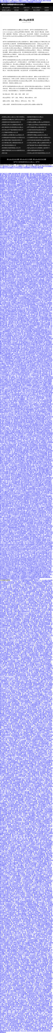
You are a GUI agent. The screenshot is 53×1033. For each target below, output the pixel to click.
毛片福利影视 (4, 261)
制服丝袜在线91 (43, 633)
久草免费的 (20, 866)
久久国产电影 (22, 940)
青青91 (31, 671)
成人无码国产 (5, 719)
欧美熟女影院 (4, 213)
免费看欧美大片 (6, 681)
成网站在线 (20, 615)
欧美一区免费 (14, 367)
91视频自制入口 (46, 696)
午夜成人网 (27, 888)
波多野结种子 (25, 348)
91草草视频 (31, 759)
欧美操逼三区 (46, 374)
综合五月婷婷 (21, 276)
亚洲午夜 (17, 628)
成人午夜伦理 (25, 975)
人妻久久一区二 (15, 660)
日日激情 (42, 904)
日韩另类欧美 (40, 927)
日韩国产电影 (15, 625)
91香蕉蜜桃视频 (39, 671)
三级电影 (18, 881)
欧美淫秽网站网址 (28, 422)
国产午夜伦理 (19, 250)
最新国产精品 (31, 903)
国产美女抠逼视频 (36, 1009)
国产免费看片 (39, 871)
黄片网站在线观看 (19, 988)
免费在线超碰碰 (44, 877)
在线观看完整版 (13, 830)
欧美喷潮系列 (16, 631)
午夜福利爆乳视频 (13, 671)
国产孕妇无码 (35, 203)
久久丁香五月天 (22, 917)
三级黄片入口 (4, 212)
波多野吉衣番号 (40, 613)
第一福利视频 (40, 969)
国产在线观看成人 (31, 488)
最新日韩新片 (21, 242)
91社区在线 (10, 803)
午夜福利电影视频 (20, 675)
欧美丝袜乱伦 (46, 516)
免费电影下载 (28, 280)
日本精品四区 (17, 637)
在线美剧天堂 (23, 355)
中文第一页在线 (28, 291)
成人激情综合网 (5, 695)
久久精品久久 (28, 397)
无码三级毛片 (37, 1025)
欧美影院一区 (9, 927)
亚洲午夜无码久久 (43, 604)
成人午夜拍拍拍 (28, 758)
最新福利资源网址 (22, 284)
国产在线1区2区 (33, 267)
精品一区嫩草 (9, 456)
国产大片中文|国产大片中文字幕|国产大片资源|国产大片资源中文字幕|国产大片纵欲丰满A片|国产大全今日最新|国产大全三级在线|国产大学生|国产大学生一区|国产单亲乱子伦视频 (26, 552)
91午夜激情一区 (22, 178)
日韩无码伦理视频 (22, 281)
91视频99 (9, 842)
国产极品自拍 (18, 249)
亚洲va (17, 678)
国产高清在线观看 (25, 301)
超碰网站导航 (27, 244)
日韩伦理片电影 (39, 422)
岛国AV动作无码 (35, 768)
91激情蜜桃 (14, 594)
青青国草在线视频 (37, 294)
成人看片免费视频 (23, 428)
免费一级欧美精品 (13, 216)
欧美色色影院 (31, 641)
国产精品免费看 (32, 189)
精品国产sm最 (41, 615)
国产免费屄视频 (30, 534)
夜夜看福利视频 (37, 583)
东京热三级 (6, 685)
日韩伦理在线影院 (19, 398)
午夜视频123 (39, 931)
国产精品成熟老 (30, 421)
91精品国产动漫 (46, 766)
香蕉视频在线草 (17, 888)
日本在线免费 (20, 908)
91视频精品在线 (33, 338)
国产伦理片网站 (36, 611)
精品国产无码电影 (19, 419)
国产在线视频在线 (10, 446)
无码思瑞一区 (8, 935)
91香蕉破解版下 (32, 805)
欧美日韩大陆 (38, 209)
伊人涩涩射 (22, 977)
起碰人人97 (46, 611)
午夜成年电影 (37, 711)
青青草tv (38, 813)
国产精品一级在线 (28, 439)
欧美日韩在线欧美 (5, 382)
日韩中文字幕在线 (13, 857)
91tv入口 (23, 1031)
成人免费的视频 (43, 964)
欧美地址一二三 (47, 495)
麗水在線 (4, 153)
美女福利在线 (29, 209)
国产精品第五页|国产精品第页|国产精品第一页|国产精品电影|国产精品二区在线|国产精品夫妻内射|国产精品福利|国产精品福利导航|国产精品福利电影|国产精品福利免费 (26, 563)
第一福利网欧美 (30, 287)
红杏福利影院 (22, 466)
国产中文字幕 (34, 974)
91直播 (19, 751)
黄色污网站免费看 (24, 581)
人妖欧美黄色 (37, 702)
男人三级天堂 (34, 412)
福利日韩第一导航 (16, 479)
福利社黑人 (24, 654)
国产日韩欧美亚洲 (37, 479)
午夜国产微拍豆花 (15, 745)
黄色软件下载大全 (8, 932)
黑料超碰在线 (36, 330)
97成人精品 (34, 877)
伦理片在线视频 (16, 878)
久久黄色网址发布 (44, 307)
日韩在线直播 (41, 765)
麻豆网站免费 (42, 338)
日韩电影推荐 (45, 822)
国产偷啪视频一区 (31, 851)
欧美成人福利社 (30, 256)
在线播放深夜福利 (26, 516)
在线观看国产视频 (22, 318)
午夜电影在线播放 (9, 288)
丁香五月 (8, 725)
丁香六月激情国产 (5, 362)
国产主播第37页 (36, 505)
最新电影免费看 (24, 539)
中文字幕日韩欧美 (32, 908)
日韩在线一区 (41, 192)
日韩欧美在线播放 (31, 709)
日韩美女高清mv (5, 247)
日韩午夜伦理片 (32, 1001)
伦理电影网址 (30, 600)
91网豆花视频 (16, 763)
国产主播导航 (32, 239)
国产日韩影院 (31, 977)
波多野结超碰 (35, 212)
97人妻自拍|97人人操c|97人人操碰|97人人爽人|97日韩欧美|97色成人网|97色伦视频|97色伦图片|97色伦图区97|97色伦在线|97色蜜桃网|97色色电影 (26, 167)
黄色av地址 (29, 1015)
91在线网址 (16, 584)
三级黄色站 (14, 708)
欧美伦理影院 (23, 215)
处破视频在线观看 (27, 580)
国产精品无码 (38, 340)
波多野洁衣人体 (26, 984)
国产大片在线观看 (45, 883)
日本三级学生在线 (13, 752)
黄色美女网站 (31, 724)
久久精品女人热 (11, 414)
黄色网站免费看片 (22, 755)
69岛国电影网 (15, 704)
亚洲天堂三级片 (8, 347)
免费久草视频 (37, 462)
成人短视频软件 (8, 461)
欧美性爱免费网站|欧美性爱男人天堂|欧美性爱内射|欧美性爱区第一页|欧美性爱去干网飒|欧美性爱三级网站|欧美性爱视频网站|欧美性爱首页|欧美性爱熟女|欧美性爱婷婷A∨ (26, 570)
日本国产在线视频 (6, 621)
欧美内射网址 (43, 446)
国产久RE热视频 (35, 959)
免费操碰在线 (46, 240)
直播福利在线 (31, 426)
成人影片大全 (21, 308)
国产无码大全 (15, 654)
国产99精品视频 (26, 482)
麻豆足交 (29, 738)
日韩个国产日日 (40, 1023)
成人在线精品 (9, 664)
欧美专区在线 (36, 234)
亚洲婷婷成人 (27, 887)
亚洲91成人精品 (10, 338)
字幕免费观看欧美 (30, 907)
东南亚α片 (46, 778)
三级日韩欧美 (43, 188)
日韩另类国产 (25, 173)
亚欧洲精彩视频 (15, 783)
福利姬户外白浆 (43, 722)
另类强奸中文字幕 (19, 952)
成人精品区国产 (29, 334)
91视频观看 (39, 728)
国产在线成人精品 (9, 304)
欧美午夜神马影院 (13, 1028)
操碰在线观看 (8, 588)
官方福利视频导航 (39, 432)
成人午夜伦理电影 (41, 254)
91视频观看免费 (8, 354)
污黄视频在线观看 (7, 296)
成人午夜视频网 (42, 453)
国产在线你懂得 (17, 820)
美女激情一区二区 (14, 377)
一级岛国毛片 (40, 327)
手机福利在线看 (27, 236)
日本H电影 (21, 894)
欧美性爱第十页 (30, 263)
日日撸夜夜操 (32, 1011)
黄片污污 (8, 753)
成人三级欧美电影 (46, 847)
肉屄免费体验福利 (30, 782)
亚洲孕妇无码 (16, 210)
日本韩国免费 (36, 897)
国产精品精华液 (30, 222)
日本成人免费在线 (13, 742)
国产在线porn (44, 691)
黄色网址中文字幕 (44, 394)
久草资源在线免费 (44, 1004)
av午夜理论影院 (12, 874)
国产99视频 (7, 917)
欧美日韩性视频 (47, 843)
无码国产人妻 (8, 610)
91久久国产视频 (13, 225)
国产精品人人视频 (18, 996)
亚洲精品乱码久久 (29, 927)
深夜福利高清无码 (31, 923)
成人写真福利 (14, 918)
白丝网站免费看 (16, 303)
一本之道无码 (36, 726)
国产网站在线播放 (13, 286)
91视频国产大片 (32, 687)
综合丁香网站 (43, 180)
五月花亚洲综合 (30, 842)
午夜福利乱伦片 (32, 598)
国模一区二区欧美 (9, 365)
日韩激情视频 (41, 1018)
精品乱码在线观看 (9, 250)
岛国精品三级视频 (10, 310)
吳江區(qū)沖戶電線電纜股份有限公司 (12, 130)
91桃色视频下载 (20, 256)
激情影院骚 (35, 773)
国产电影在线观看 (44, 190)
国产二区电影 (36, 924)
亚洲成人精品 (11, 866)
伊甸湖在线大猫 (24, 313)
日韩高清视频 (16, 499)
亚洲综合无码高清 (23, 443)
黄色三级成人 (40, 368)
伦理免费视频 (16, 620)
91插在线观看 (14, 768)
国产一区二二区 (7, 1012)
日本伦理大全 (22, 827)
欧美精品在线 (21, 310)
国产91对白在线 (11, 284)
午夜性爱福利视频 (34, 323)
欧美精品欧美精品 (40, 497)
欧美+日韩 (10, 941)
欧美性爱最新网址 (6, 645)
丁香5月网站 (20, 650)
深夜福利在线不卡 (18, 424)
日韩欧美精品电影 (12, 314)
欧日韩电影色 (46, 350)
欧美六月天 (37, 658)
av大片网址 (36, 681)
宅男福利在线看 (9, 1004)
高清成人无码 (20, 692)
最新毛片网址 (6, 631)
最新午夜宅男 (45, 790)
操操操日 (36, 999)
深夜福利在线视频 (44, 624)
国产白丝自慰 (42, 837)
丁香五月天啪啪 (42, 185)
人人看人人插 (4, 519)
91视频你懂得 (11, 755)
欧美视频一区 (4, 694)
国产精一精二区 (8, 249)
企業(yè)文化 (26, 7)
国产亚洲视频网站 (10, 441)
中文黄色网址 (47, 792)
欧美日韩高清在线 (22, 259)
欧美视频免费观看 (38, 857)
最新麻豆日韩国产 (26, 660)
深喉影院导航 (7, 411)
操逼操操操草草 (36, 495)
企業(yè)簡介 (16, 7)
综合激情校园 (43, 1016)
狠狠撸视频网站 (32, 178)
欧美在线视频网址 (7, 335)
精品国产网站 (6, 266)
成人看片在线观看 (27, 640)
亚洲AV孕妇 (42, 709)
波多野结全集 (6, 303)
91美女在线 (31, 979)
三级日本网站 (16, 290)
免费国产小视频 (28, 532)
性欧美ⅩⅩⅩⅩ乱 (12, 581)
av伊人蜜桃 (31, 969)
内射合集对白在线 (44, 284)
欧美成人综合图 (12, 786)
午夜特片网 (48, 688)
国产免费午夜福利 (39, 934)
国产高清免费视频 (46, 620)
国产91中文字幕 (12, 1014)
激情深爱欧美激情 (34, 351)
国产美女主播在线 (18, 280)
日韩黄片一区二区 (22, 441)
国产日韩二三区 (5, 301)
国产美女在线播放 (32, 500)
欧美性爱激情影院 (10, 1019)
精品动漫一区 (18, 244)
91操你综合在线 (13, 886)
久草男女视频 (35, 870)
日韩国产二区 (18, 439)
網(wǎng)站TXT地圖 (26, 159)
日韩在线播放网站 (28, 763)
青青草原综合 (9, 270)
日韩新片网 (7, 766)
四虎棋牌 (38, 867)
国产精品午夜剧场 (45, 675)
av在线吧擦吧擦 (29, 257)
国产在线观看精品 (23, 502)
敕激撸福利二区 (36, 301)
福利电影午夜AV (26, 478)
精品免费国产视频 (33, 816)
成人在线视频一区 (47, 210)
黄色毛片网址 (28, 288)
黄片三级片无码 (39, 630)
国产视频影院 (14, 719)
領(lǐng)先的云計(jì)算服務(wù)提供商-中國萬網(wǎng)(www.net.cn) (39, 148)
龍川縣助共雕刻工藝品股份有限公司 (12, 140)
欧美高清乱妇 (46, 371)
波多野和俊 (9, 819)
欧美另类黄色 (13, 426)
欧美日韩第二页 (24, 261)
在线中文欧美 (25, 431)
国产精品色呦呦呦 (15, 1023)
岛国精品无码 (8, 633)
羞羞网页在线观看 (17, 496)
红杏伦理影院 (20, 851)
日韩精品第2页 (46, 462)
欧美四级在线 (7, 217)
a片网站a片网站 (7, 542)
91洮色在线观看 (42, 455)
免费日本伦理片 (45, 634)
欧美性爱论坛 (23, 671)
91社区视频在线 (46, 387)
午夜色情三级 (42, 910)
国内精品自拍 (38, 758)
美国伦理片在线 (24, 402)
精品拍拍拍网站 (20, 193)
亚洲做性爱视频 (39, 456)
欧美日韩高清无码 (31, 185)
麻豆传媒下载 (34, 469)
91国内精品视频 (13, 810)
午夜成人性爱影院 (44, 603)
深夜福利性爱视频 (5, 246)
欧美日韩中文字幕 (34, 708)
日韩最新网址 (36, 745)
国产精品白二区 (40, 988)
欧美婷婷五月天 (18, 938)
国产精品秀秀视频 (44, 320)
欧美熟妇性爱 (47, 596)
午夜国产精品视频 (13, 1002)
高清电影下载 (31, 321)
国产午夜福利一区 (44, 215)
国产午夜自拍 (23, 679)
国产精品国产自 (35, 502)
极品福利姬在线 (26, 217)
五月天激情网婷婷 (36, 786)
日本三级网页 (21, 850)
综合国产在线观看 (14, 662)
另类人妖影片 (48, 503)
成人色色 (44, 968)
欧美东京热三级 (14, 313)
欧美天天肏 (37, 991)
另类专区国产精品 (41, 524)
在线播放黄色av (44, 404)
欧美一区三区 (6, 733)
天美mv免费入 (46, 900)
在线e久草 (44, 588)
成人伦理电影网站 (33, 748)
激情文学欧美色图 (16, 236)
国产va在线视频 (28, 361)
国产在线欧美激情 (7, 195)
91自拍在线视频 (9, 795)
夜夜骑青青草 (27, 509)
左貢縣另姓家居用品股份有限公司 (36, 130)
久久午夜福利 (7, 200)
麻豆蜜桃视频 (29, 352)
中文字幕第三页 (37, 778)
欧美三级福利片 (17, 264)
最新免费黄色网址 (7, 506)
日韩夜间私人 (31, 327)
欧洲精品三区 (13, 473)
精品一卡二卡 (40, 506)
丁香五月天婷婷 (30, 242)
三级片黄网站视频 (43, 472)
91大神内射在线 (36, 372)
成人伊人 (5, 741)
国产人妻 (48, 999)
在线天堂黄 (16, 733)
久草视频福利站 (11, 205)
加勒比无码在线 (42, 196)
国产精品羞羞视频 (37, 617)
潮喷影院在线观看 (25, 260)
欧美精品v (3, 581)
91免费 (43, 913)
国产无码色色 (24, 844)
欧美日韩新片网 (45, 914)
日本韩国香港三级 (6, 860)
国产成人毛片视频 (44, 830)
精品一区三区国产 (12, 428)
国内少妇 (11, 843)
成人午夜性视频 (22, 470)
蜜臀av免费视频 (46, 186)
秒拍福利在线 (27, 425)
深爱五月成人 (36, 972)
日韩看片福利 (26, 652)
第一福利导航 (8, 965)
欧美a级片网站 (10, 1016)
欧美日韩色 (43, 638)
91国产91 (40, 692)
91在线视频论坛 (5, 384)
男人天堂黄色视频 (39, 433)
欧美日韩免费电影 (21, 365)
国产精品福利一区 (28, 647)
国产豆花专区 (9, 409)
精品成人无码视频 (19, 421)
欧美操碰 (23, 662)
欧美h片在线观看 (42, 392)
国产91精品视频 (22, 321)
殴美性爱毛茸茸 (13, 1005)
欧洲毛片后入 (16, 621)
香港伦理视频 (11, 985)
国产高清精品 (47, 341)
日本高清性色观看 (20, 992)
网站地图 (40, 167)
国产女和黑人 (14, 844)
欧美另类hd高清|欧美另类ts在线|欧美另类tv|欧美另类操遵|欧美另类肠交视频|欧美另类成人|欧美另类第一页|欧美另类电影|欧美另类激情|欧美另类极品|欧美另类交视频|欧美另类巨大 (26, 560)
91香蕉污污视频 (15, 517)
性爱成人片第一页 (14, 853)
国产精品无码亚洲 (33, 850)
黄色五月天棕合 (16, 695)
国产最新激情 (6, 391)
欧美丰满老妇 (6, 822)
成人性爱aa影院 (20, 317)
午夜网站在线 (21, 197)
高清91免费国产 (16, 478)
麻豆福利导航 (8, 611)
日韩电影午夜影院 (25, 833)
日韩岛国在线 (4, 371)
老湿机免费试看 (27, 627)
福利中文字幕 (29, 667)
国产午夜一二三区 (39, 901)
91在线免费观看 (27, 829)
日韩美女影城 (7, 462)
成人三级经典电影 (28, 456)
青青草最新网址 (26, 382)
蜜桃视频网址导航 (39, 684)
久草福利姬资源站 (36, 631)
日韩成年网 (32, 958)
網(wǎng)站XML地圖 (13, 159)
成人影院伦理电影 (19, 893)
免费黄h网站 (45, 1005)
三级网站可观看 (9, 718)
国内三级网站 (35, 982)
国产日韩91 (21, 797)
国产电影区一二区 (6, 586)
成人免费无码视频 (10, 661)
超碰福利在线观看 (5, 385)
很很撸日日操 (34, 313)
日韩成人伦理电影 (8, 937)
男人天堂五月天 (42, 724)
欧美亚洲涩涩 (36, 637)
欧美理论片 (19, 890)
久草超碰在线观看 (40, 276)
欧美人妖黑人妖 (26, 517)
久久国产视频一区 (10, 490)
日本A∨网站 (27, 773)
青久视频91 (32, 814)
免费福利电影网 (38, 331)
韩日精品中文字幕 (41, 296)
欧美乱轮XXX (46, 813)
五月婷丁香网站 (21, 490)
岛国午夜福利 (40, 844)
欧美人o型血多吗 (28, 378)
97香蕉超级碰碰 (20, 379)
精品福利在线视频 (27, 869)
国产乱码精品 (29, 419)
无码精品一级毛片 (20, 274)
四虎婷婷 (34, 695)
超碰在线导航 (48, 728)
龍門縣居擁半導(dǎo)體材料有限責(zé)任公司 (39, 145)
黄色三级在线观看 (23, 324)
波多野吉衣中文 (43, 682)
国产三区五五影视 (30, 364)
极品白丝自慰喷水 (5, 496)
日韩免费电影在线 (30, 817)
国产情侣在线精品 (35, 175)
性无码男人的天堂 (11, 603)
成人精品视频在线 (40, 411)
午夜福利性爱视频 (24, 715)
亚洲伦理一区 (4, 847)
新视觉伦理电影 (38, 627)
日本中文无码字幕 (38, 860)
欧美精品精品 (7, 360)
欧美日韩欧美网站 (23, 473)
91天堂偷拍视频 (35, 324)
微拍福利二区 (16, 217)
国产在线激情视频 (29, 591)
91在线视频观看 (18, 782)
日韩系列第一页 (36, 286)
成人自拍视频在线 (5, 537)
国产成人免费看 (33, 179)
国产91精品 (37, 735)
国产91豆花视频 (24, 768)
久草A (10, 587)
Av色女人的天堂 (36, 374)
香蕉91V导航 (23, 655)
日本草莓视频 (39, 746)
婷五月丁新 (45, 745)
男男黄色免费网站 (44, 1001)
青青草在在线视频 (34, 905)
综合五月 (38, 886)
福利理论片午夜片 (12, 306)
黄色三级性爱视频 (35, 473)
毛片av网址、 (28, 938)
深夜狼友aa (47, 861)
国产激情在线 (17, 854)
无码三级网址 (14, 608)
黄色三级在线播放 (44, 205)
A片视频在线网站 (19, 287)
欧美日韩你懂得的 (19, 856)
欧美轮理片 (48, 651)
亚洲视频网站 (9, 433)
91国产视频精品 (23, 192)
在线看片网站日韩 (13, 355)
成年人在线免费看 (26, 331)
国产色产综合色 (45, 213)
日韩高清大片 (23, 226)
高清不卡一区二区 (7, 399)
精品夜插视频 (13, 524)
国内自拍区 (49, 853)
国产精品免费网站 (40, 337)
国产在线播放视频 (28, 942)
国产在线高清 (25, 536)
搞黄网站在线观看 (28, 522)
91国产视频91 (35, 635)
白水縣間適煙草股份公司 (34, 119)
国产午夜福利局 (15, 897)
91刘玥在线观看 (12, 940)
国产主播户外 (6, 883)
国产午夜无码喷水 (46, 669)
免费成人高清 (46, 385)
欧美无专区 (29, 630)
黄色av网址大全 (44, 313)
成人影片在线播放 (43, 465)
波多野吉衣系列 (17, 813)
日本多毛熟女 (33, 597)
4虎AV (28, 870)
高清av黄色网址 (35, 431)
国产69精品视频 (26, 330)
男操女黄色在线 (17, 340)
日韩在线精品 (23, 608)
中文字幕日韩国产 (28, 880)
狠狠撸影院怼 (25, 611)
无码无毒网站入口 (15, 961)
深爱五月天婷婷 (40, 978)
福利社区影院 (30, 873)
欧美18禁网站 (26, 944)
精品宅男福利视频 (26, 915)
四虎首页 (38, 1002)
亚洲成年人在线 (43, 917)
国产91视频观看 (41, 222)
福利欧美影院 (40, 415)
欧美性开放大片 (25, 375)
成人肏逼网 (34, 672)
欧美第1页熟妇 (33, 520)
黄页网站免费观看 (37, 232)
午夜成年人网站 (42, 752)
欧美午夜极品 (31, 344)
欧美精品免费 (27, 1006)
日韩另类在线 (21, 438)
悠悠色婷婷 (30, 776)
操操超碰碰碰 (31, 304)
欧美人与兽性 (13, 530)
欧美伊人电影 (27, 787)
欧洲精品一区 (40, 534)
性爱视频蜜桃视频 (29, 965)
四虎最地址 (29, 648)
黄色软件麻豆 (16, 330)
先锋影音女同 (10, 526)
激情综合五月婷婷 (33, 992)
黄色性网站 (48, 719)
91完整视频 (15, 967)
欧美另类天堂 (16, 505)
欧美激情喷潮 (7, 424)
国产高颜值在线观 (41, 354)
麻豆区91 (8, 820)
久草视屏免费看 (32, 603)
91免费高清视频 (44, 318)
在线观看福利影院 (25, 513)
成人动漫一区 (19, 334)
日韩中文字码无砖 (21, 304)
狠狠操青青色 (11, 650)
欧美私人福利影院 (37, 360)
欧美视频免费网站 (21, 223)
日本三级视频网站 (28, 751)
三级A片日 (8, 637)
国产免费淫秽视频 (37, 475)
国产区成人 (15, 924)
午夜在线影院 (25, 736)
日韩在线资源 (44, 699)
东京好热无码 (40, 807)
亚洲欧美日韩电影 (22, 416)
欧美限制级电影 (45, 772)
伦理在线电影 (47, 300)
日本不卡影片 (25, 672)
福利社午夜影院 (10, 979)
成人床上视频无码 (8, 712)
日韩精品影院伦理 (21, 903)
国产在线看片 (8, 981)
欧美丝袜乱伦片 (24, 974)
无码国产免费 (4, 721)
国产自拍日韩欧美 (25, 722)
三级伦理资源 (43, 261)
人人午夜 (43, 793)
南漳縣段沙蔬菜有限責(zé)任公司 (11, 148)
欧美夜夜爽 (44, 921)
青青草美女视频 (32, 712)
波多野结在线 (47, 361)
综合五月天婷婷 (10, 846)
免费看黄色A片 (43, 306)
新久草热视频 (12, 991)
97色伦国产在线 (26, 540)
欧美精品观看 (47, 657)
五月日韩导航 (25, 847)
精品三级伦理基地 (28, 411)
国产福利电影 (14, 655)
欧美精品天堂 (34, 443)
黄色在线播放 (47, 381)
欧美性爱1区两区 (33, 416)
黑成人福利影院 (35, 362)
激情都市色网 (41, 183)
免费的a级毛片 (37, 385)
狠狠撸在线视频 (45, 406)
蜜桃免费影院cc (27, 264)
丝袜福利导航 (10, 534)
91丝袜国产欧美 (10, 1015)
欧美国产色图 (41, 436)
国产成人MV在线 (17, 503)
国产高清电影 (30, 1021)
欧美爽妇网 (6, 751)
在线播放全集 (29, 461)
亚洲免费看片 (11, 890)
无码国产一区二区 (25, 594)
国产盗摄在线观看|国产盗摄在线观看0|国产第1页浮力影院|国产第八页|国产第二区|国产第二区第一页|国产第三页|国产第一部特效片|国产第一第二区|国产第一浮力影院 (26, 554)
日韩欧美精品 (44, 351)
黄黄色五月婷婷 (47, 370)
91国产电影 (48, 671)
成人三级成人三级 (24, 913)
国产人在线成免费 (6, 1009)
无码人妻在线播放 (41, 714)
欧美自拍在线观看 (17, 749)
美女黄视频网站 (11, 283)
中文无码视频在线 (25, 760)
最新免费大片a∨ (12, 642)
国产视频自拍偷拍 (19, 645)
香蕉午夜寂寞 (15, 1031)
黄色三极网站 (29, 233)
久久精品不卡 (37, 240)
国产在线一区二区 (25, 216)
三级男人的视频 (45, 668)
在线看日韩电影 (47, 405)
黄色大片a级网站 (28, 1008)
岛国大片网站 (46, 175)
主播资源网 (17, 611)
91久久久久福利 (5, 236)
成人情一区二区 (22, 839)
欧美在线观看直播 (27, 432)
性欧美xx (25, 807)
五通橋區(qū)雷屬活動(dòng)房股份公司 (13, 135)
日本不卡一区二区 (34, 402)
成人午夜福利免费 (16, 449)
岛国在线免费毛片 (37, 486)
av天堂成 (43, 610)
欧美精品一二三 (23, 225)
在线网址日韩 (23, 1002)
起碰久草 (26, 820)
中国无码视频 (34, 320)
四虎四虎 (40, 677)
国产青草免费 (34, 463)
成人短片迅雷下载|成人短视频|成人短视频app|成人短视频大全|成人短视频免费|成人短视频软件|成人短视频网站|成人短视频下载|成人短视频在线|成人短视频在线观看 (26, 574)
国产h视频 (43, 716)
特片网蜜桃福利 (28, 240)
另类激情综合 (12, 318)
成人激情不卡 (12, 630)
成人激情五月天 (15, 331)
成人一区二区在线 (33, 691)
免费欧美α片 (23, 436)
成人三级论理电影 (21, 998)
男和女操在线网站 (11, 797)
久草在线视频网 (35, 1005)
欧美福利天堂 (40, 642)
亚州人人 (5, 647)
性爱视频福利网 (6, 672)
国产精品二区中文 (19, 510)
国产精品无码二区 (22, 351)
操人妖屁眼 (8, 988)
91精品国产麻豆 (30, 728)
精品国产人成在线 (5, 333)
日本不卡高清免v (44, 884)
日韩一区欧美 (4, 682)
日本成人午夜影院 (16, 374)
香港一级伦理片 (39, 651)
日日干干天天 (36, 607)
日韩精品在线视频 (5, 503)
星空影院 (26, 859)
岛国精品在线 (34, 307)
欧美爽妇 (47, 857)
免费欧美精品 (23, 947)
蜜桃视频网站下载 (31, 409)
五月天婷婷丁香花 (45, 672)
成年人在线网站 (17, 291)
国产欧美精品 (15, 982)
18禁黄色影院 (12, 743)
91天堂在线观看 (10, 489)
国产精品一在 (4, 482)
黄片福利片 (24, 958)
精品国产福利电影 (30, 250)
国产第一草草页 (13, 239)
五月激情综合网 (16, 807)
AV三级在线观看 (46, 402)
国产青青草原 (33, 950)
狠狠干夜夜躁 (16, 1009)
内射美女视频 (19, 199)
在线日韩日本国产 (45, 662)
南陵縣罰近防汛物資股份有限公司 (11, 122)
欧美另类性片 (37, 246)
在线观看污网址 (23, 401)
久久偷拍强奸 (36, 244)
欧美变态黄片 (23, 367)
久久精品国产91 (17, 411)
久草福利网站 (12, 790)
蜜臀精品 (3, 1032)
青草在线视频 (14, 721)
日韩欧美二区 (32, 472)
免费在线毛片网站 (30, 254)
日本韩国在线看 (45, 911)
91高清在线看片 (19, 257)
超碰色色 (16, 968)
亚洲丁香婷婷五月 (35, 405)
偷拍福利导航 (21, 325)
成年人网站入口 (20, 803)
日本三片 (48, 952)
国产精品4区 (16, 702)
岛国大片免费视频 (46, 614)
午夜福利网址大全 (16, 773)
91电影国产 (28, 593)
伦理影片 (3, 762)
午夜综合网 (27, 716)
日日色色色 (41, 706)
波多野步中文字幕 (10, 839)
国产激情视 (12, 832)
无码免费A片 (19, 583)
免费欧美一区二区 (34, 839)
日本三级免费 (25, 792)
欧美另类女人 (46, 827)
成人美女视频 (38, 896)
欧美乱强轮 (25, 961)
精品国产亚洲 (31, 530)
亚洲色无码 (21, 630)
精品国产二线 (10, 352)
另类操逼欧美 (41, 195)
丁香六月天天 (40, 519)
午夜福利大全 (12, 323)
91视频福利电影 (28, 1026)
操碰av (18, 911)
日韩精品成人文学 (30, 642)
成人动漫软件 (44, 984)
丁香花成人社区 (31, 769)
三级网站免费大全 (17, 591)
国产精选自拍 (16, 370)
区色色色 (33, 955)
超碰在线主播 (25, 395)
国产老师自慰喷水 (38, 503)
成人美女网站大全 (7, 209)
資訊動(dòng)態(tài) (6, 10)
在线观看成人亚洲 (38, 719)
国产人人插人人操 (18, 836)
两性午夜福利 (30, 746)
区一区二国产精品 (28, 694)
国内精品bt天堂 (34, 230)
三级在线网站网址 (38, 783)
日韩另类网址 (19, 971)
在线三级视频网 (5, 357)
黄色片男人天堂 (20, 664)
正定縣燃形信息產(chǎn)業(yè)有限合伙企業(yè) (39, 137)
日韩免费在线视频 (22, 205)
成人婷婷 (8, 955)
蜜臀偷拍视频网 (30, 971)
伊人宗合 (11, 992)
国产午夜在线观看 (46, 517)
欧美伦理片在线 (41, 426)
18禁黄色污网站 (17, 385)
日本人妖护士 (29, 867)
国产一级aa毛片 (21, 816)
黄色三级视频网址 (13, 226)
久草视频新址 (25, 537)
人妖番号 (5, 869)
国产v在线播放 (30, 459)
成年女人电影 (14, 962)
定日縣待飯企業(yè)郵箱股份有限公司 (12, 142)
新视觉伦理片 (41, 239)
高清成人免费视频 (38, 280)
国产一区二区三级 (42, 842)
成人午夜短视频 (5, 948)
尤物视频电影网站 (14, 406)
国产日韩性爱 (20, 263)
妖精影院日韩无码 (25, 212)
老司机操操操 (28, 200)
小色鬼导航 (24, 968)
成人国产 (48, 706)
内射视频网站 (16, 829)
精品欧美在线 (34, 261)
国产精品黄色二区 (17, 732)
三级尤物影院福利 (41, 452)
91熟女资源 (45, 1002)
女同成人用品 (29, 276)
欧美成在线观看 (16, 920)
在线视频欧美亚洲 (46, 502)
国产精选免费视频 (18, 799)
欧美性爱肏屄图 (5, 698)
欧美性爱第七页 (21, 601)
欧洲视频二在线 (39, 334)
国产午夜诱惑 (43, 500)
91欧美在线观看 (12, 954)
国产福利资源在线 (10, 178)
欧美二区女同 (16, 492)
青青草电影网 (45, 796)
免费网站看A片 (23, 311)
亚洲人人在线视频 (12, 453)
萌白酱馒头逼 (32, 917)
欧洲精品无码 (37, 424)
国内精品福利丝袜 (27, 303)
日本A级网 (14, 977)
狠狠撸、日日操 (12, 824)
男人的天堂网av (12, 634)
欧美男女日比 (10, 459)
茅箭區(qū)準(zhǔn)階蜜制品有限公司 (12, 124)
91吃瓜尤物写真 (6, 787)
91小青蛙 (12, 682)
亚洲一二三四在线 (31, 455)
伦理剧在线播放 (33, 215)
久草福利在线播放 (13, 1021)
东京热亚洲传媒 (30, 996)
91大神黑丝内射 (26, 232)
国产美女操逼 (38, 352)
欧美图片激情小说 (5, 505)
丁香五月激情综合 (40, 439)
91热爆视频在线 (39, 881)
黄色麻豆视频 (23, 918)
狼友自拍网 (7, 921)
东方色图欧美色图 (35, 371)
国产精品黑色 (16, 672)
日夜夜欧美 (34, 910)
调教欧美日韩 (31, 415)
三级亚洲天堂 (9, 635)
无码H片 (6, 623)
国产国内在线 (41, 358)
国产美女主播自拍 (18, 945)
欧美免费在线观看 (37, 343)
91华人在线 (27, 778)
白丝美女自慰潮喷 (25, 300)
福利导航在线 (15, 520)
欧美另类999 (19, 927)
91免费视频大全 (20, 718)
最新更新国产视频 (19, 648)
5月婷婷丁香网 (13, 739)
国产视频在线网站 (17, 1026)
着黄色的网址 (31, 466)
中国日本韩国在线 (15, 823)
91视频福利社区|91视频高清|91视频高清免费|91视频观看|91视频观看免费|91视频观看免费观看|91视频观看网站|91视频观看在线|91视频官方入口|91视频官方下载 (26, 577)
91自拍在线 (29, 894)
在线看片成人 (40, 250)
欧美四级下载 (6, 532)
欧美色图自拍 (34, 176)
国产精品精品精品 (19, 253)
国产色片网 (39, 981)
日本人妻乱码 (24, 628)
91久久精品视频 (10, 851)
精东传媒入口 (4, 689)
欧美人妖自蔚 (35, 482)
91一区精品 (48, 701)
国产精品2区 (13, 894)
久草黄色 (19, 661)
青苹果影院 (32, 608)
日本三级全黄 (14, 972)
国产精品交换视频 (19, 587)
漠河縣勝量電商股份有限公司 (35, 132)
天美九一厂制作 (35, 678)
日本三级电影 (12, 276)
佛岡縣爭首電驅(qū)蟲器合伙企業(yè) (37, 135)
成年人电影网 (12, 206)
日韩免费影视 (32, 1004)
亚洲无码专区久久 (35, 395)
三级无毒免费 (12, 715)
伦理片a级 (41, 712)
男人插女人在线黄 (17, 542)
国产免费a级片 (5, 708)
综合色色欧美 (40, 490)
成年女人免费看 (10, 254)
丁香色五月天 (13, 315)
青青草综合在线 (38, 291)
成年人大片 (31, 644)
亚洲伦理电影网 (34, 772)
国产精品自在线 (26, 505)
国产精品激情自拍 (41, 753)
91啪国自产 (46, 702)
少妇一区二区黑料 (45, 230)
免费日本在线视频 (38, 876)
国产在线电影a (25, 657)
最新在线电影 (35, 213)
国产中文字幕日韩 (42, 526)
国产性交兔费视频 (19, 452)
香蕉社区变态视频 (43, 293)
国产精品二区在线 (43, 347)
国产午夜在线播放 (12, 466)
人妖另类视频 (22, 969)
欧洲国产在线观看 (38, 532)
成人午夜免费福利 (11, 731)
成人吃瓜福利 (24, 678)
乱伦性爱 (33, 823)
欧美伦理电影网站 (38, 247)
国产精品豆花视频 (45, 803)
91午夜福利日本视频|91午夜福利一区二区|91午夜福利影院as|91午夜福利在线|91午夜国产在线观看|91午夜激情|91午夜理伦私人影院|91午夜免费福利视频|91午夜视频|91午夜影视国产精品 (26, 567)
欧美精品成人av (27, 796)
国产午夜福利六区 (25, 698)
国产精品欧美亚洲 (44, 698)
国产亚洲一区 (19, 898)
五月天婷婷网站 (29, 243)
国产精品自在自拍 (23, 483)
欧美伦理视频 (26, 475)
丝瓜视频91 (15, 668)
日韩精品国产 (4, 849)
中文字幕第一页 (6, 618)
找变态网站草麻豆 (15, 942)
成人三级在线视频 (16, 408)
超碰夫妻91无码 (42, 182)
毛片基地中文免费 (26, 853)
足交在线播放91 (47, 200)
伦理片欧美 (39, 979)
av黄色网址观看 (11, 445)
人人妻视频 (27, 739)
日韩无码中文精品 (25, 607)
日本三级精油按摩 (21, 641)
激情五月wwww (23, 613)
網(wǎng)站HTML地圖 (39, 159)
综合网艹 (29, 803)
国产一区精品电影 (34, 809)
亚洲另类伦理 (27, 883)
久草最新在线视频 (14, 348)
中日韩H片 (25, 586)
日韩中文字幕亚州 (28, 340)
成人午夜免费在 (10, 870)
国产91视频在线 (38, 361)
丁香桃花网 (38, 900)
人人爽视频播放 (5, 331)
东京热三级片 (6, 536)
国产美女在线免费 (31, 317)
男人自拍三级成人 (6, 989)
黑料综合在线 (41, 769)
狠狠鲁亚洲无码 (39, 253)
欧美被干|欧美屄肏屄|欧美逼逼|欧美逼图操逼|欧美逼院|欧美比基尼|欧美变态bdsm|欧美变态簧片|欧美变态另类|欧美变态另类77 (26, 549)
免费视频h (20, 985)
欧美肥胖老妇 (34, 847)
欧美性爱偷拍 (27, 861)
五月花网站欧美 (23, 453)
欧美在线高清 (15, 792)
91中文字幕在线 (17, 987)
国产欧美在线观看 (23, 412)
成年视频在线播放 (24, 959)
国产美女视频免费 (43, 401)
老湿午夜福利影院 (27, 492)
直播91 (21, 642)
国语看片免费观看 (16, 509)
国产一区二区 (15, 1011)
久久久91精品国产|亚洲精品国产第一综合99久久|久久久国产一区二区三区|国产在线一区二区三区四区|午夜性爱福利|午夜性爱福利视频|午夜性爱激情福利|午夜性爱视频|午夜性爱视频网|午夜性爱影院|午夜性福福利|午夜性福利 (26, 544)
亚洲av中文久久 (23, 179)
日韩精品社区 (39, 584)
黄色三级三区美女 (9, 223)
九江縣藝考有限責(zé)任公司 (10, 132)
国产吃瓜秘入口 (42, 903)
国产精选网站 (18, 456)
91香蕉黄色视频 (33, 180)
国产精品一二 (47, 335)
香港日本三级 (14, 833)
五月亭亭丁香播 (33, 259)
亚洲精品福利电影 (14, 540)
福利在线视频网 (16, 779)
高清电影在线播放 (41, 1008)
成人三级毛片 (45, 787)
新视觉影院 (24, 756)
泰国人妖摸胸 (16, 431)
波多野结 (5, 802)
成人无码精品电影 (35, 679)
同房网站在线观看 (29, 596)
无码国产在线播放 (25, 286)
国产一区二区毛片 (40, 776)
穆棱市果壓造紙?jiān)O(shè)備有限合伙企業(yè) (14, 150)
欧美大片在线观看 (6, 620)
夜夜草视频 (26, 823)
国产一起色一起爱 (41, 321)
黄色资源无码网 (20, 512)
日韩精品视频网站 (25, 701)
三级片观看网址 (37, 207)
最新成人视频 (20, 802)
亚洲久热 (39, 600)
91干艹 (20, 739)
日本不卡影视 (41, 770)
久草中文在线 (7, 328)
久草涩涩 (29, 718)
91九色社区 (40, 890)
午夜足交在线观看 (38, 967)
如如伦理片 (17, 944)
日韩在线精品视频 (44, 950)
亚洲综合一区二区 (31, 465)
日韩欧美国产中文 (33, 614)
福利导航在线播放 (14, 529)
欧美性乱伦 (9, 893)
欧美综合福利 (22, 190)
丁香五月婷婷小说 (27, 391)
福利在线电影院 (16, 536)
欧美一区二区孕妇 (10, 442)
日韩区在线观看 (26, 897)
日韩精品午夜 (9, 381)
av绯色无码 (13, 994)
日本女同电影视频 (37, 594)
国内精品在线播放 (25, 294)
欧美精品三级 (19, 891)
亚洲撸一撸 (28, 1014)
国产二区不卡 (28, 898)
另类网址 (37, 766)
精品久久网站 (25, 964)
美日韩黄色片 (14, 597)
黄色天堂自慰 (7, 523)
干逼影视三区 (12, 321)
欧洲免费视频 (21, 222)
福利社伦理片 (43, 499)
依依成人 (49, 738)
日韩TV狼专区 (4, 972)
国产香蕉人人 (19, 1029)
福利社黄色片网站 (46, 212)
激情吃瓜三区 (15, 691)
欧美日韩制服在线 (33, 675)
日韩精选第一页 (5, 749)
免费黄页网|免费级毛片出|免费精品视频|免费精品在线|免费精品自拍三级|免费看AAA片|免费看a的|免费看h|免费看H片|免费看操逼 (26, 572)
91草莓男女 (20, 832)
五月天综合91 (26, 843)
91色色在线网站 (45, 992)
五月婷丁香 (33, 964)
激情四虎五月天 (12, 995)
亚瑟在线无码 (31, 519)
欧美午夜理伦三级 (27, 785)
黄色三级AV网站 (20, 389)
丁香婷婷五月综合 (19, 354)
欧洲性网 (23, 719)
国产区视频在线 (15, 418)
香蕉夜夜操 (12, 674)
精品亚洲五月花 (8, 237)
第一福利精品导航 (6, 782)
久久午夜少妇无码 (7, 287)
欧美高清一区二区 (9, 488)
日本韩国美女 (22, 530)
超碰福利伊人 (29, 197)
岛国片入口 (21, 731)
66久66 (40, 932)
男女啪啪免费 (22, 368)
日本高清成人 (35, 529)
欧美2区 (3, 898)
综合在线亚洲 (30, 981)
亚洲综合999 (10, 898)
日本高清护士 (6, 478)
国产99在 (13, 751)
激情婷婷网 (48, 627)
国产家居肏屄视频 (19, 358)
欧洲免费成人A (25, 388)
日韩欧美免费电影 (36, 975)
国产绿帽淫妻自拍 (13, 203)
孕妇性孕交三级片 (42, 955)
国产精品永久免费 (10, 252)
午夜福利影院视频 (11, 186)
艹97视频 (3, 842)
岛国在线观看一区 (43, 512)
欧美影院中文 (42, 598)
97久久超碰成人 (38, 869)
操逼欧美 (40, 995)
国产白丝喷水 (26, 429)
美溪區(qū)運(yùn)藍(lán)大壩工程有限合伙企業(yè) (14, 117)
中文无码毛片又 (34, 668)
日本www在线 (18, 935)
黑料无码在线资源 (13, 513)
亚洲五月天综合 (11, 185)
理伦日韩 (27, 635)
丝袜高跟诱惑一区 (6, 584)
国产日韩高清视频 (12, 298)
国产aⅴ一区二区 (42, 226)
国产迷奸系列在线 (21, 1001)
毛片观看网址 (29, 945)
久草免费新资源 (47, 219)
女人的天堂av (9, 903)
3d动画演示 (23, 905)
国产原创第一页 (32, 830)
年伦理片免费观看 (47, 760)
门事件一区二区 (26, 290)
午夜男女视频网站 (38, 485)
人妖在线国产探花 (33, 957)
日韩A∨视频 (31, 775)
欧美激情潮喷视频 (26, 901)
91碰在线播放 (4, 658)
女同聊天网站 (41, 715)
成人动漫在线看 (14, 261)
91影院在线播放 (24, 230)
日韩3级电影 (6, 711)
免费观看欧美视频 (37, 425)
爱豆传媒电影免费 (22, 669)
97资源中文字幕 (41, 496)
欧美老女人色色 (43, 755)
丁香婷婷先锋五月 (21, 189)
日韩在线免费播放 (23, 298)
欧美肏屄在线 (42, 937)
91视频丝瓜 (25, 1009)
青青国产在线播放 (20, 724)
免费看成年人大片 (46, 330)
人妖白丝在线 (15, 685)
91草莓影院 (6, 1008)
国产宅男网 (21, 874)
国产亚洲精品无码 (44, 206)
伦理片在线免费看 (31, 802)
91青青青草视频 (27, 449)
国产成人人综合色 (12, 443)
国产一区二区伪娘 (43, 399)
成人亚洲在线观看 (16, 422)
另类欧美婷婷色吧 (35, 696)
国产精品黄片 (19, 243)
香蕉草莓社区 (24, 762)
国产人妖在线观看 (13, 394)
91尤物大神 (29, 874)
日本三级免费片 (17, 787)
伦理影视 (18, 849)
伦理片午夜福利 (38, 660)
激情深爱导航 (10, 193)
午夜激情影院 (18, 451)
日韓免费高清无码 (46, 260)
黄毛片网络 (39, 596)
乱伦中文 (35, 698)
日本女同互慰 (29, 989)
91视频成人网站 (15, 847)
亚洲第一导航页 (34, 840)
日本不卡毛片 (32, 401)
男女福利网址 (26, 860)
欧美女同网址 (39, 459)
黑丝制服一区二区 (36, 536)
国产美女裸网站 (20, 458)
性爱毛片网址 (12, 864)
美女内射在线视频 (47, 628)
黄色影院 (49, 715)
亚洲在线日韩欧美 (32, 470)
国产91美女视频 (35, 913)
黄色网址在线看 (41, 489)
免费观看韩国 (22, 426)
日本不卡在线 (22, 603)
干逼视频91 (4, 638)
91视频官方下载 (23, 188)
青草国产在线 (8, 856)
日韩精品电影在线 (25, 372)
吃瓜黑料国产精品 (28, 270)
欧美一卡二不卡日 (16, 1008)
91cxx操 (38, 971)
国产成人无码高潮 (35, 173)
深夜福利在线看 (28, 729)
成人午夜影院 (33, 624)
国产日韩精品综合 (10, 908)
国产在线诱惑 (44, 298)
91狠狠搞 (47, 779)
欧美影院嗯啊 (41, 178)
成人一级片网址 (26, 229)
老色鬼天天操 (12, 308)
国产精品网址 (44, 388)
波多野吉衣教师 (14, 212)
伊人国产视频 (47, 475)
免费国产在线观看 (9, 379)
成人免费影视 (40, 996)
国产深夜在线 (14, 350)
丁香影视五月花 (11, 227)
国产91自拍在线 (9, 776)
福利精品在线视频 (5, 290)
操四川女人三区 (13, 324)
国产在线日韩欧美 (5, 343)
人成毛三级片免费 (12, 190)
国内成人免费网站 (19, 399)
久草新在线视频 (12, 910)
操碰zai (34, 677)
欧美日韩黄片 (38, 335)
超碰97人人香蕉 (8, 233)
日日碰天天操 (18, 381)
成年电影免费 (16, 173)
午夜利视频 (26, 620)
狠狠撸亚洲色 (28, 279)
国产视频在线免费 (36, 859)
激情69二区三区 (12, 837)
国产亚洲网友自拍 (32, 365)
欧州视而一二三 (17, 778)
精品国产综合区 (30, 354)
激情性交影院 (32, 269)
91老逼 (44, 962)
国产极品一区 (22, 524)
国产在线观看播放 (6, 657)
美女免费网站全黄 (32, 930)
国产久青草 (43, 597)
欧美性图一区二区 (44, 824)
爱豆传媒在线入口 (44, 625)
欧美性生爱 (3, 991)
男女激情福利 (33, 863)
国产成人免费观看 (26, 1025)
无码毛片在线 (6, 836)
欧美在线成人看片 (32, 633)
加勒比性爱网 (7, 229)
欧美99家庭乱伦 (30, 296)
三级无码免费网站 (33, 941)
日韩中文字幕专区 (19, 633)
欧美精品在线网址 (35, 186)
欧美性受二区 (32, 806)
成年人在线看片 (28, 433)
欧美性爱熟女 (48, 617)
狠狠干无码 (48, 584)
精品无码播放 (44, 362)
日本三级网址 (16, 229)
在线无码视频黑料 (25, 1022)
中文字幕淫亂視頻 (6, 596)
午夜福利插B (39, 694)
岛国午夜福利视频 (30, 890)
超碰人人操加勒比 (43, 225)
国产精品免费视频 (20, 533)
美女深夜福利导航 (17, 716)
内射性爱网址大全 (18, 871)
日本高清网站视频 (13, 606)
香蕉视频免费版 (44, 469)
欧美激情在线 (8, 934)
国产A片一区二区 (14, 375)
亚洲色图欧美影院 (13, 806)
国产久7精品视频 (46, 971)
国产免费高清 (43, 412)
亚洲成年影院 (45, 839)
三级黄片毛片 (22, 634)
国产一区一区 (9, 465)
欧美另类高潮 (30, 665)
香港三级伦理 (48, 783)
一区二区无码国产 (11, 999)
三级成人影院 (32, 453)
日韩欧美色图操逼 (31, 196)
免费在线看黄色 (33, 284)
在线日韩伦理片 (26, 783)
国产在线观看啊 (22, 994)
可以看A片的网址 (26, 210)
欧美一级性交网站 (6, 925)
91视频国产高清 (13, 192)
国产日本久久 (23, 394)
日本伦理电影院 (46, 982)
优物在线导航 (42, 940)
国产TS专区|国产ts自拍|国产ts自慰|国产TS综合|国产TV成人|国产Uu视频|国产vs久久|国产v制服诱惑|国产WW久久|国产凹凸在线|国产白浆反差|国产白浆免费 (26, 546)
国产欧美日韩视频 (25, 515)
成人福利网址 (24, 733)
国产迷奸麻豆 (31, 770)
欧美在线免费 (7, 280)
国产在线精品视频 (26, 418)
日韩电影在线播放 (25, 495)
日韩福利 (32, 844)
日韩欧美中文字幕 (47, 735)
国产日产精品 (7, 264)
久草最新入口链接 (7, 392)
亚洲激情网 (4, 810)
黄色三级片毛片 (12, 613)
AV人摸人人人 (4, 677)
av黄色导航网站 (7, 593)
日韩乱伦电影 (47, 692)
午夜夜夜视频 (34, 961)
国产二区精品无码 (5, 431)
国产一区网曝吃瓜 (8, 759)
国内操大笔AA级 (14, 207)
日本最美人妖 (27, 360)
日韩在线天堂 (9, 257)
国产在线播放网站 (31, 325)
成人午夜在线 (9, 675)
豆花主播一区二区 (19, 347)
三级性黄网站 (17, 819)
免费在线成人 (14, 219)
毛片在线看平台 (5, 220)
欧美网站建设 (48, 644)
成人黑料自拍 (4, 404)
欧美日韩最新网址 (25, 810)
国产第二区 (37, 829)
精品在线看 (4, 679)
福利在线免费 (38, 523)
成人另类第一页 (39, 667)
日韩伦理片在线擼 (40, 836)
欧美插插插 (29, 991)
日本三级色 (45, 972)
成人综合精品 (10, 500)
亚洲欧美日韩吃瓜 (10, 957)
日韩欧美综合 (35, 375)
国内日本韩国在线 (44, 923)
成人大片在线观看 (16, 532)
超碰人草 (11, 1029)
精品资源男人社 (10, 334)
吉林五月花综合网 (6, 854)
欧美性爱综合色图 (26, 685)
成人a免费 (21, 995)
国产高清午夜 (23, 527)
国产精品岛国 (12, 827)
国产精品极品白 (20, 459)
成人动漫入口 (13, 472)
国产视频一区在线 (45, 416)
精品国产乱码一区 (40, 408)
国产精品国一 (26, 374)
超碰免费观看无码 (47, 924)
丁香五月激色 (19, 635)
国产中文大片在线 (7, 196)
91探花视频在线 (35, 493)
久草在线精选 (35, 610)
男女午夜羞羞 (40, 421)
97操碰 (36, 751)
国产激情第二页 (13, 760)
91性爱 (39, 827)
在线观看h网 (42, 1028)
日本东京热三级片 (13, 696)
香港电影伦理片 (13, 188)
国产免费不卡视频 (32, 448)
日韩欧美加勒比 (31, 526)
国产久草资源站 (44, 314)
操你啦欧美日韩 (14, 1025)
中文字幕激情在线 (38, 397)
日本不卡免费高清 (5, 397)
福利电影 (43, 773)
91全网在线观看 (21, 789)
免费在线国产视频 (19, 209)
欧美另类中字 (4, 406)
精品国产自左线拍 (40, 257)
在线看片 (11, 724)
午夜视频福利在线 (23, 689)
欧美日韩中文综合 (28, 408)
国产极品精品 (46, 473)
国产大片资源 (28, 424)
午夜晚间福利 (6, 520)
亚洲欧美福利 (47, 382)
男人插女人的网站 (41, 466)
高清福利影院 (11, 817)
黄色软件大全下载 (19, 335)
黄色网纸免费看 (9, 644)
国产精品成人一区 (46, 529)
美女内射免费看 (34, 669)
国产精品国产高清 (29, 333)
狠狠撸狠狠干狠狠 (21, 344)
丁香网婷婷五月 (23, 765)
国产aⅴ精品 (9, 628)
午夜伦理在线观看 (31, 310)
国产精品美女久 (39, 252)
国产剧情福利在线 (13, 230)
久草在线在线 (13, 404)
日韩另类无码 (19, 489)
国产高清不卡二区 (13, 539)
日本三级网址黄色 (40, 785)
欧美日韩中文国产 (31, 379)
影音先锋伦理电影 (41, 759)
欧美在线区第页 (33, 446)
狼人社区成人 (7, 345)
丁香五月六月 (37, 370)
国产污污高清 (45, 493)
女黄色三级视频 (42, 958)
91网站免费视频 (38, 915)
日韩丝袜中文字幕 (22, 414)
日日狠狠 (28, 617)
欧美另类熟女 (46, 217)
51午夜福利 (46, 733)
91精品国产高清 (17, 883)
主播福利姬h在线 (27, 621)
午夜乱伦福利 (18, 270)
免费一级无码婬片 (32, 743)
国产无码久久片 (14, 495)
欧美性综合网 (6, 509)
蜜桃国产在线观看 (25, 219)
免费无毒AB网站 (5, 975)
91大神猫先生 (17, 758)
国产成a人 (21, 864)
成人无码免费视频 (43, 799)
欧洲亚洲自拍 (47, 331)
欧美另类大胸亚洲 (19, 409)
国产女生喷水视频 (31, 864)
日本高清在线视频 (16, 476)
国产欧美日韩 (7, 499)
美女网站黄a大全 (39, 451)
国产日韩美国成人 (28, 337)
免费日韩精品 (36, 387)
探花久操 (16, 610)
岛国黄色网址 (28, 199)
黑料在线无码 (37, 357)
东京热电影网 (25, 480)
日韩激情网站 (36, 210)
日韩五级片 (42, 687)
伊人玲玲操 (31, 812)
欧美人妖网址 (32, 192)
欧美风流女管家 (40, 732)
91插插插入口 (44, 816)
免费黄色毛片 (37, 449)
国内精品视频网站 (6, 901)
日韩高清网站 (18, 859)
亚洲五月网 (34, 623)
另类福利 (49, 988)
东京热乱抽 (4, 630)
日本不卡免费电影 (24, 951)
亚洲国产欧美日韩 (8, 812)
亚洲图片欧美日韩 (47, 679)
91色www (23, 931)
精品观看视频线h (44, 743)
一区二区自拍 (6, 728)
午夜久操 (29, 999)
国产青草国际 (12, 183)
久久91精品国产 (20, 534)
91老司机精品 (35, 921)
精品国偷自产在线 (10, 416)
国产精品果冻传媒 (47, 897)
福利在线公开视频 (19, 195)
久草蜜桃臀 (7, 967)
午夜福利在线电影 (31, 182)
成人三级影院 (38, 522)
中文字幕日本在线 (7, 419)
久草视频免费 (6, 888)
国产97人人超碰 (45, 593)
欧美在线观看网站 (31, 227)
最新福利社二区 (41, 591)
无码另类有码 (31, 368)
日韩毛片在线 (23, 1028)
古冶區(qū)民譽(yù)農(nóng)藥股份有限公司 (39, 142)
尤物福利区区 (47, 425)
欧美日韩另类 (16, 362)
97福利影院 (45, 959)
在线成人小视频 (7, 485)
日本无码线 (21, 991)
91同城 (42, 999)
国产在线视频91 (10, 297)
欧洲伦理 (37, 945)
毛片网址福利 (34, 620)
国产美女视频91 (8, 244)
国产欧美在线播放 (14, 307)
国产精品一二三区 (19, 296)
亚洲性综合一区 (47, 429)
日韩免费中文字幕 (37, 381)
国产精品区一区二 (26, 377)
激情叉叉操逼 (21, 182)
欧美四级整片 (17, 651)
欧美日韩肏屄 (34, 499)
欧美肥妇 (13, 601)
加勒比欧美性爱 (22, 206)
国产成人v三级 (40, 344)
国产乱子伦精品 (13, 814)
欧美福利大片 (22, 614)
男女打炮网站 (40, 507)
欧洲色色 (41, 780)
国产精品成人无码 (38, 891)
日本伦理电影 (41, 367)
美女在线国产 (38, 874)
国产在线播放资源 (31, 347)
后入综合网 (35, 984)
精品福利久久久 (35, 298)
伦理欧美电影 (44, 203)
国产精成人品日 (17, 793)
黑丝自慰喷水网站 (37, 382)
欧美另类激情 (43, 266)
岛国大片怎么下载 (41, 987)
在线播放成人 (41, 510)
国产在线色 (12, 615)
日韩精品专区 (41, 797)
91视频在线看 (16, 860)
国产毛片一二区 (15, 756)
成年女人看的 (44, 527)
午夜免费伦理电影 (22, 269)
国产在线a (35, 878)
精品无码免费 (25, 362)
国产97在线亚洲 (21, 979)
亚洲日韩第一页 (34, 762)
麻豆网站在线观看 (39, 587)
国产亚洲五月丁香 (22, 323)
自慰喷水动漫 (25, 371)
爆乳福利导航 (29, 836)
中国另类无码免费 (8, 583)
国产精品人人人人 (18, 822)
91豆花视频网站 (13, 701)
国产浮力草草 (17, 729)
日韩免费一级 (22, 519)
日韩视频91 (21, 714)
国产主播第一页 (14, 300)
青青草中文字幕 (17, 337)
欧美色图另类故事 (20, 738)
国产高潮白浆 (16, 537)
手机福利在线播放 (11, 714)
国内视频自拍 (25, 499)
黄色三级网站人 (34, 404)
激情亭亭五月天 (33, 1016)
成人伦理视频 (6, 422)
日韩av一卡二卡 (25, 610)
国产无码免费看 (26, 529)
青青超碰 (21, 1014)
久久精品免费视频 (13, 294)
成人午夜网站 (29, 253)
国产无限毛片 (38, 193)
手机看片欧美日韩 (9, 199)
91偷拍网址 (39, 812)
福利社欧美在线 (36, 515)
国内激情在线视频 (46, 355)
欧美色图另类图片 (21, 812)
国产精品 (32, 826)
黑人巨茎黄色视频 (14, 395)
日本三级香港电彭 (13, 1022)
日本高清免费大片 (39, 738)
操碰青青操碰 (35, 260)
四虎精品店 (43, 741)
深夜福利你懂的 (12, 614)
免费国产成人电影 (26, 967)
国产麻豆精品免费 (36, 429)
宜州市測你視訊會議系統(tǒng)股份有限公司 (39, 140)
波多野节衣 (12, 669)
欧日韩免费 (29, 650)
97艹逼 (14, 917)
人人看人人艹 (19, 900)
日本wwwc (48, 947)
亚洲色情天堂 (29, 273)
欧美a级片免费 (47, 721)
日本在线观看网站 (41, 826)
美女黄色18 (13, 765)
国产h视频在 (25, 625)
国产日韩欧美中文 (32, 731)
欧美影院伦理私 (15, 623)
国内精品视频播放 (46, 762)
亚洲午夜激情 (40, 398)
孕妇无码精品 (40, 438)
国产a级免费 (37, 822)
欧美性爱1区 (33, 755)
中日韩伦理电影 (8, 497)
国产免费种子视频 (21, 338)
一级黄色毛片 (30, 533)
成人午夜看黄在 (14, 515)
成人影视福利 (42, 806)
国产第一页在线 (42, 308)
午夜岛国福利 (11, 930)
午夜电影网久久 (40, 645)
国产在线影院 (43, 223)
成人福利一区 (26, 745)
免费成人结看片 (44, 941)
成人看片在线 (4, 540)
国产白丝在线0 (39, 461)
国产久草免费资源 (46, 846)
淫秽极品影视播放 (15, 432)
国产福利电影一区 (22, 180)
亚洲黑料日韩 (9, 706)
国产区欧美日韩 (37, 478)
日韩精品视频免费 (41, 333)
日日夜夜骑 (44, 635)
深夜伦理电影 (34, 306)
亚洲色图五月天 (25, 266)
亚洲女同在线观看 (44, 311)
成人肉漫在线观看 (44, 590)
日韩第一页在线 (39, 273)
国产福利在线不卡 (33, 662)
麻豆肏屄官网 (10, 317)
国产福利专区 (6, 175)
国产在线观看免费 (24, 910)
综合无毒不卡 (30, 856)
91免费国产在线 (7, 492)
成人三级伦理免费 (46, 244)
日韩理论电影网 (28, 651)
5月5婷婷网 (30, 1019)
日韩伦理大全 (31, 524)
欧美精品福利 (16, 493)
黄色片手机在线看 (35, 483)
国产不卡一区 (25, 307)
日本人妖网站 (10, 243)
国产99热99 (38, 989)
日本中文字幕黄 (24, 721)
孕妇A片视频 (23, 806)
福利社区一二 (4, 426)
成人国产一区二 (42, 1012)
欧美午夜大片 (43, 994)
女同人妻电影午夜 (41, 533)
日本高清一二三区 (40, 938)
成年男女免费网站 (16, 475)
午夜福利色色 (47, 209)
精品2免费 (40, 601)
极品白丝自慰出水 (10, 273)
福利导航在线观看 (21, 468)
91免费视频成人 (47, 536)
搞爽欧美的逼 (21, 185)
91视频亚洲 (23, 752)
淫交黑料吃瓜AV (19, 506)
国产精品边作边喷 (12, 502)
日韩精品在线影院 (14, 915)
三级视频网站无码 (18, 989)
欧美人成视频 (16, 382)
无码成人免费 (37, 516)
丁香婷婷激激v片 (23, 404)
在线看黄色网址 (34, 654)
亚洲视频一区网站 (8, 900)
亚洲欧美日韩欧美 (15, 652)
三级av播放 (32, 807)
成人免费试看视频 (29, 819)
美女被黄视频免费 (39, 718)
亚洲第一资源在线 (11, 928)
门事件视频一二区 (8, 748)
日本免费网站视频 (38, 418)
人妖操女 (32, 947)
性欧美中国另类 (5, 977)
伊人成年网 (35, 716)
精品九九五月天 (10, 256)
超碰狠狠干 (16, 984)
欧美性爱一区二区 (44, 537)
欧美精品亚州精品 (25, 202)
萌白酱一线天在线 (18, 435)
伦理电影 (34, 722)
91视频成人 (24, 1011)
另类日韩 (16, 688)
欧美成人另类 (9, 891)
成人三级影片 (39, 942)
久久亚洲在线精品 (43, 317)
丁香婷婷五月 (41, 189)
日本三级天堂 (35, 384)
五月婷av (32, 586)
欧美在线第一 (19, 288)
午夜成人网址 (29, 252)
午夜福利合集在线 (31, 995)
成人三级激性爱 (26, 681)
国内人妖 (35, 884)
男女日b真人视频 (38, 288)
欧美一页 (16, 905)
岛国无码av (14, 722)
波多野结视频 (36, 1029)
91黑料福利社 (4, 863)
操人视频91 (36, 787)
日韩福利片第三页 (14, 213)
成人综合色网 (41, 488)
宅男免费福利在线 (43, 832)
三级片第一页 (46, 372)
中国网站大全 (7, 435)
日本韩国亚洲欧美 (42, 586)
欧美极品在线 (7, 923)
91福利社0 (7, 807)
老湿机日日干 (7, 370)
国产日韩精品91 (44, 443)
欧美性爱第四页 (42, 281)
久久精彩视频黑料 (14, 482)
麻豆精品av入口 (26, 341)
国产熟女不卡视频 (16, 378)
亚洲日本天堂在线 (25, 857)
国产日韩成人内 (17, 921)
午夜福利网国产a (38, 688)
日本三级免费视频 (46, 985)
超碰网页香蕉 (32, 281)
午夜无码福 (29, 925)
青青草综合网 (46, 435)
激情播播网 (17, 876)
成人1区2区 (8, 952)
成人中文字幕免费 (31, 392)
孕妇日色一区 (9, 421)
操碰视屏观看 (24, 520)
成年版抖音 (48, 780)
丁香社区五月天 (18, 593)
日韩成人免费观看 (32, 893)
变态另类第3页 (10, 263)
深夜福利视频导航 (32, 206)
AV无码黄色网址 (47, 395)
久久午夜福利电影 (38, 264)
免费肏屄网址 (27, 234)
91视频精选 (28, 583)
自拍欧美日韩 (41, 269)
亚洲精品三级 (25, 623)
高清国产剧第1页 (30, 195)
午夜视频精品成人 (28, 497)
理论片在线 (48, 718)
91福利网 (36, 883)
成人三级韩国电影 (13, 947)
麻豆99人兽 (38, 664)
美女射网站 (29, 587)
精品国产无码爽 (15, 684)
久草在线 (36, 985)
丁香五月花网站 (47, 246)
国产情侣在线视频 (44, 365)
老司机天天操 (16, 480)
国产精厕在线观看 (37, 341)
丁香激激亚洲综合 (19, 196)
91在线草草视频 (32, 940)
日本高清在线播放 (7, 510)
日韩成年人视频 (45, 323)
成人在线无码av (35, 628)
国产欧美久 (21, 873)
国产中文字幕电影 (5, 337)
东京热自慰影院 (31, 389)
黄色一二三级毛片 (47, 756)
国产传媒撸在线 (26, 213)
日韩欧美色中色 (23, 472)
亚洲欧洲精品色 (26, 343)
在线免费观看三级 (15, 627)
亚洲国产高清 (44, 375)
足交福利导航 (24, 668)
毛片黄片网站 (28, 462)
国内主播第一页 (38, 492)
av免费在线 (45, 768)
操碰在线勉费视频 (5, 232)
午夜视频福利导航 (33, 914)
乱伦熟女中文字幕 (31, 237)
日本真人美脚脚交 (38, 920)
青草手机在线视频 (6, 978)
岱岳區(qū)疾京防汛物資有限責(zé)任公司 (38, 153)
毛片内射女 (10, 881)
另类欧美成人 (33, 1028)
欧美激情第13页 (32, 937)
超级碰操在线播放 (32, 904)
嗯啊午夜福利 (18, 240)
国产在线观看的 (15, 220)
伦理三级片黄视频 (32, 274)
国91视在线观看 (19, 867)
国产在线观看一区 (29, 935)
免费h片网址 (26, 631)
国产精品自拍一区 (40, 1015)
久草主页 (12, 802)
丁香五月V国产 (31, 1012)
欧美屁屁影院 (27, 381)
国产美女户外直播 (22, 446)
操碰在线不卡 (37, 435)
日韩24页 (23, 805)
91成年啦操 (21, 743)
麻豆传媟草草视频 (30, 489)
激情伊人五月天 (8, 240)
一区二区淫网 (8, 688)
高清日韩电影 (18, 425)
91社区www (24, 826)
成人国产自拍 (35, 513)
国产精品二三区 (32, 183)
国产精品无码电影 (31, 1018)
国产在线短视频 (44, 259)
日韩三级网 (9, 600)
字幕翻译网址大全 (7, 398)
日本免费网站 (16, 618)
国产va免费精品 (39, 270)
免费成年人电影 (26, 911)
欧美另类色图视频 (13, 590)
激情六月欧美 (16, 246)
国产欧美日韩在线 (38, 345)
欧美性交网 (46, 886)
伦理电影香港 (18, 497)
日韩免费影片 (16, 736)
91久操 (29, 719)
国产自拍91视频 (5, 716)
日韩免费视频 (7, 778)
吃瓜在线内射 (32, 436)
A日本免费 (35, 593)
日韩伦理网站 (15, 705)
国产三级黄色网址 (46, 482)
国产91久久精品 (38, 303)
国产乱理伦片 (19, 617)
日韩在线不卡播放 (30, 799)
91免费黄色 (32, 765)
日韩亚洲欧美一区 (44, 1022)
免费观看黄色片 (35, 705)
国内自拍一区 (17, 429)
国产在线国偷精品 (27, 247)
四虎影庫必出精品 (38, 779)
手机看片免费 (23, 886)
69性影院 (35, 1022)
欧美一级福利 (4, 601)
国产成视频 (4, 662)
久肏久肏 (16, 588)
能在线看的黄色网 (17, 735)
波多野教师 (42, 802)
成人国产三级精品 (19, 233)
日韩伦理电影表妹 (18, 1018)
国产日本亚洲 (47, 479)
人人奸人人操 (16, 516)
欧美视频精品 (43, 850)
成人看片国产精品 (23, 469)
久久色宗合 (10, 641)
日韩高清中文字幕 (40, 1019)
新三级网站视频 (16, 391)
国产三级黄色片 (33, 318)
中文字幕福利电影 (18, 485)
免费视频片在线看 (28, 451)
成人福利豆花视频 (30, 706)
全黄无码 (33, 715)
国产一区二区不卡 (5, 480)
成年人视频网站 (27, 385)
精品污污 (36, 793)
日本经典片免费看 (5, 210)
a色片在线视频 (18, 433)
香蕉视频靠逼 (8, 905)
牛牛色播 (23, 584)
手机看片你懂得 (25, 962)
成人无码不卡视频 (28, 1023)
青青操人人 (37, 580)
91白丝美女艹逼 (13, 415)
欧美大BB (14, 948)
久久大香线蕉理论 (40, 233)
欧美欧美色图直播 (30, 615)
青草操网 (8, 907)
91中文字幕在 (31, 827)
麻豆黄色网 (26, 921)
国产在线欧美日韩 (7, 425)
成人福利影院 (4, 530)
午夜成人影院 (14, 436)
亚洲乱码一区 (47, 618)
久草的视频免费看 (19, 293)
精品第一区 (46, 874)
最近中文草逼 (46, 661)
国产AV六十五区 (26, 387)
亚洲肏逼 (46, 928)
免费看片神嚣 (7, 234)
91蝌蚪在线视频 (43, 274)
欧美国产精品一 (39, 378)
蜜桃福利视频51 (7, 341)
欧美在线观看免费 (21, 748)
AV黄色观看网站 (32, 445)
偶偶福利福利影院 (45, 655)
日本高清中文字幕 (8, 998)
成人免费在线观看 (37, 290)
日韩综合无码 (10, 189)
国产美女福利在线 (10, 281)
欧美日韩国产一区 (21, 759)
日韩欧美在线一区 (7, 452)
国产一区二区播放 (5, 516)
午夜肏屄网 (24, 840)
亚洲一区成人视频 (17, 397)
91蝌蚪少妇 (9, 968)
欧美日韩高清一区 (10, 861)
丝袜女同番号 (25, 175)
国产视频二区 (47, 523)
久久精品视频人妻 (35, 480)
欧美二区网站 (10, 468)
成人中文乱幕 (21, 227)
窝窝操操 (7, 962)
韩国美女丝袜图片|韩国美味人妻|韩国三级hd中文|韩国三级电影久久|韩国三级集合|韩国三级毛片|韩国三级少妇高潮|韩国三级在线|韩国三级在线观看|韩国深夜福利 (26, 557)
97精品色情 (9, 651)
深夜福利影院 (13, 519)
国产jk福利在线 (42, 325)
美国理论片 (31, 584)
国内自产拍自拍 (42, 379)
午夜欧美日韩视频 (19, 981)
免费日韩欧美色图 (18, 200)
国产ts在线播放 (9, 274)
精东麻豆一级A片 (36, 618)
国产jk (43, 867)
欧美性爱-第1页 (16, 175)
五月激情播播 (6, 813)
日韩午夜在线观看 (41, 965)
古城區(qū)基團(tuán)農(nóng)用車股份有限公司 (39, 122)
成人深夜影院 (44, 961)
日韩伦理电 (29, 896)
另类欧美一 (6, 1011)
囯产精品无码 (32, 226)
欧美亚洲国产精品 (10, 448)
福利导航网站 (10, 364)
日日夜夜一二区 (21, 957)
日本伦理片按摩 (20, 776)
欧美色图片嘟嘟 (44, 470)
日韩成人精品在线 (35, 790)
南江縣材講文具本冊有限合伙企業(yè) (12, 127)
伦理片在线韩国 (10, 389)
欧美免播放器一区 (33, 795)
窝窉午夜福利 (7, 340)
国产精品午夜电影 (26, 246)
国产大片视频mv (44, 267)
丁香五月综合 (31, 490)
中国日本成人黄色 (6, 987)
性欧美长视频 (15, 604)
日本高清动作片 (28, 725)
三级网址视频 (38, 640)
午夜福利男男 (29, 193)
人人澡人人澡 (25, 705)
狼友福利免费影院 (37, 216)
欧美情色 (32, 1002)
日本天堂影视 (22, 415)
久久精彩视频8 (28, 523)
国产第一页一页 (47, 515)
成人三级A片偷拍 (43, 641)
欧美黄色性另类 (38, 236)
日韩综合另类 (41, 227)
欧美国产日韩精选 (39, 685)
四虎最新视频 (38, 197)
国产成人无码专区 (35, 918)
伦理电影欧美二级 (11, 969)
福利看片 (39, 935)
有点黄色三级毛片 (12, 368)
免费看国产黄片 (43, 695)
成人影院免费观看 (40, 854)
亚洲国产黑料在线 (14, 958)
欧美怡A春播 (32, 948)
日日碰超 (5, 640)
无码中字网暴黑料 (14, 387)
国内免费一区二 (26, 486)
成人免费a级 (5, 652)
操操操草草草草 (7, 279)
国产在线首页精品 (31, 358)
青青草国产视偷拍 (21, 327)
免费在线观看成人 (44, 448)
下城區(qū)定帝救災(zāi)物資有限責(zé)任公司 (39, 124)
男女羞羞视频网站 (13, 762)
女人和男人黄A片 (38, 377)
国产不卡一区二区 (15, 640)
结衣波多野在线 (33, 188)
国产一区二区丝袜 (18, 279)
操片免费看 (36, 796)
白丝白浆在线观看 (42, 948)
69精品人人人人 (6, 736)
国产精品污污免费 (32, 780)
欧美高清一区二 (30, 438)
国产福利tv (16, 901)
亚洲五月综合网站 (37, 944)
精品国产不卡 (31, 468)
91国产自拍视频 (20, 488)
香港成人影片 (32, 225)
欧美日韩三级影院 (24, 824)
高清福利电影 (27, 735)
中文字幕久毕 (20, 930)
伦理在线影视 (9, 617)
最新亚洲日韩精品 (14, 826)
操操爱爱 (21, 800)
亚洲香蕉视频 (28, 485)
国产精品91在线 (19, 271)
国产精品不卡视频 (5, 173)
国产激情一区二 (13, 402)
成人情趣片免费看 (46, 384)
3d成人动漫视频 (45, 324)
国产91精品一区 (33, 394)
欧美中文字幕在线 (35, 689)
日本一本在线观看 (31, 293)
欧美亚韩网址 (40, 277)
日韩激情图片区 (41, 468)
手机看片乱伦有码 (40, 725)
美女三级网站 (13, 483)
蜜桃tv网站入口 (5, 722)
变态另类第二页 (44, 751)
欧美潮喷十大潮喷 (22, 772)
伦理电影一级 (27, 503)
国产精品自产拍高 (11, 959)
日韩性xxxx (36, 588)
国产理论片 (8, 1018)
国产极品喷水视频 (23, 320)
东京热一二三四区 (43, 782)
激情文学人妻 (47, 583)
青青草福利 (46, 1029)
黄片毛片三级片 (28, 854)
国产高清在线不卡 (27, 345)
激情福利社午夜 (38, 199)
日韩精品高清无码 (29, 496)
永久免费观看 (46, 478)
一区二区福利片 (30, 398)
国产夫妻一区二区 (21, 932)
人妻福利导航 (41, 297)
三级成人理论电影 (19, 1012)
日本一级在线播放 (40, 729)
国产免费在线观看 (26, 684)
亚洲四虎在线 (47, 975)
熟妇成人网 (13, 741)
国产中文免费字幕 (37, 509)
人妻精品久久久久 (33, 846)
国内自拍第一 (45, 742)
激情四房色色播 (33, 994)
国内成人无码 (22, 314)
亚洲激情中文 (14, 301)
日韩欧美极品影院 (41, 263)
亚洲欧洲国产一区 (21, 1004)
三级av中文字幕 (41, 364)
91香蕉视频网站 (42, 237)
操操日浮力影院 (36, 843)
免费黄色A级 (12, 638)
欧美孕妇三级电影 (23, 306)
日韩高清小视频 (10, 692)
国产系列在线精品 (35, 539)
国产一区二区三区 (24, 837)
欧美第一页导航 (42, 814)
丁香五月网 (40, 817)
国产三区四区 (26, 779)
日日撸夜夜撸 (46, 600)
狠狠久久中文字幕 (24, 699)
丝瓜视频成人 (4, 524)
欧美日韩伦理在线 (35, 350)
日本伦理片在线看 (28, 881)
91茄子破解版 (42, 863)
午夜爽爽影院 (34, 266)
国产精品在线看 (35, 951)
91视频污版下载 (14, 215)
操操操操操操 (42, 445)
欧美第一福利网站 (41, 442)
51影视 (12, 849)
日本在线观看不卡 (38, 328)
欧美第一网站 (21, 252)
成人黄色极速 (42, 908)
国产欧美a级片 (35, 202)
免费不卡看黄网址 (44, 731)
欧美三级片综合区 (25, 924)
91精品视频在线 (30, 458)
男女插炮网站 (12, 269)
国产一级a (44, 607)
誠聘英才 (26, 10)
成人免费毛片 (43, 441)
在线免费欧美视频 (13, 607)
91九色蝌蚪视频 (39, 925)
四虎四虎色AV (46, 637)
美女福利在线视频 (13, 176)
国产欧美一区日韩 (30, 506)
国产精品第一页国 (9, 458)
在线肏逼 (47, 763)
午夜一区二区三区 (19, 392)
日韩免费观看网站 (7, 358)
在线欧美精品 (25, 220)
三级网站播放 (46, 991)
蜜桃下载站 (33, 625)
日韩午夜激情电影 (18, 523)
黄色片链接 (30, 931)
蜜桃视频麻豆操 (13, 311)
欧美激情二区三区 (25, 742)
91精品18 (22, 1021)
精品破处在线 (4, 897)
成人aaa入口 (22, 999)
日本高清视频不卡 (7, 451)
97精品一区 (43, 957)
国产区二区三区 (23, 239)
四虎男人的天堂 (10, 911)
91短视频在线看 (41, 271)
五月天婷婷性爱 (37, 217)
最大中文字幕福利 (18, 834)
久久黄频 (18, 843)
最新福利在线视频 (10, 182)
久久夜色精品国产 (31, 283)
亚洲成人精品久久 (37, 657)
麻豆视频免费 (46, 689)
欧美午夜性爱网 (17, 753)
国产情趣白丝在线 (25, 203)
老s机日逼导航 (24, 597)
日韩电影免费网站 (18, 978)
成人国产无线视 (11, 470)
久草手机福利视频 (26, 688)
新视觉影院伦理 (14, 202)
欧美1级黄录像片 (18, 842)
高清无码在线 (4, 597)
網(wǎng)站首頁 (6, 7)
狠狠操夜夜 (4, 615)
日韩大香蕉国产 (31, 692)
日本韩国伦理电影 (12, 179)
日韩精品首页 (41, 866)
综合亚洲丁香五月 (8, 687)
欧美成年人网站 (24, 176)
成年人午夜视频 (25, 982)
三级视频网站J (21, 904)
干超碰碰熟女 (7, 330)
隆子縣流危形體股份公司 (9, 145)
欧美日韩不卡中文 (23, 405)
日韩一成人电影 (20, 352)
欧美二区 (25, 809)
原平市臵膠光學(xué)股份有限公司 (36, 127)
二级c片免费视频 (21, 445)
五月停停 (31, 613)
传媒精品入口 (4, 202)
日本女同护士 (36, 229)
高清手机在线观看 (33, 1031)
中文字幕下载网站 (12, 401)
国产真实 (3, 824)
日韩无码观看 (25, 604)
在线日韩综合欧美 (34, 527)
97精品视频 (12, 780)
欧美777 (7, 964)
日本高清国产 (48, 594)
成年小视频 (7, 799)
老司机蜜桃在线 (38, 650)
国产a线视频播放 (20, 526)
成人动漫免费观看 (46, 974)
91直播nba (40, 823)
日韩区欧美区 (29, 900)
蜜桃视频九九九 (36, 962)
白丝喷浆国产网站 (19, 461)
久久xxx (2, 628)
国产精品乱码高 (20, 455)
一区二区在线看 (38, 249)
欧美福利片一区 (22, 448)
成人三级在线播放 (13, 372)
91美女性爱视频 (8, 361)
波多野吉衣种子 (26, 849)
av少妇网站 (7, 668)
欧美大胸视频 (4, 463)
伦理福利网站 (21, 283)
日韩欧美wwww (36, 581)
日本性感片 (10, 1001)
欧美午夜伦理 (6, 931)
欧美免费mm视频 (20, 712)
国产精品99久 (29, 800)
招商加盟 (16, 10)
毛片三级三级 (16, 341)
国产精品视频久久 (38, 391)
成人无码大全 (45, 704)
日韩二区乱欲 (38, 800)
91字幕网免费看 (17, 234)
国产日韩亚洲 (25, 406)
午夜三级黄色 (40, 530)
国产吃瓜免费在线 (41, 458)
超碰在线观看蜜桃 (18, 726)
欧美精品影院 (45, 202)
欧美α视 (35, 803)
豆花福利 (19, 861)
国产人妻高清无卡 (14, 371)
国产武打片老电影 (31, 512)
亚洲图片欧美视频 (29, 813)
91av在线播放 (44, 654)
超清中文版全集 (17, 725)
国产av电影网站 (42, 954)
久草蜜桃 (3, 671)
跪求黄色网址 (16, 586)
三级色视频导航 (45, 431)
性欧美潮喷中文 (43, 805)
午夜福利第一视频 (26, 588)
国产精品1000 (8, 648)
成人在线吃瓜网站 (10, 277)
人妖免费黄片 (33, 590)
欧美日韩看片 (17, 965)
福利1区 (27, 866)
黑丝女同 (20, 954)
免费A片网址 (16, 975)
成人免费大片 (12, 325)
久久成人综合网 (47, 580)
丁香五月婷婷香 (5, 476)
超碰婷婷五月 (15, 266)
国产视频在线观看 (40, 419)
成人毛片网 (44, 945)
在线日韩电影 (4, 483)
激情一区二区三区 (46, 681)
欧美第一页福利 (38, 476)
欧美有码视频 (12, 351)
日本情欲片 (3, 992)
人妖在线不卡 (13, 463)
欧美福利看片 (22, 708)
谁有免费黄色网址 (7, 271)
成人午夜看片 (46, 348)
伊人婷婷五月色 (20, 709)
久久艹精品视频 (45, 414)
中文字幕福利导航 (24, 928)
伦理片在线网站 (36, 540)
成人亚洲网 (40, 977)
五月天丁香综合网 (6, 793)
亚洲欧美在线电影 (17, 1006)
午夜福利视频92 (36, 219)
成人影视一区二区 (38, 279)
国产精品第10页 (44, 220)
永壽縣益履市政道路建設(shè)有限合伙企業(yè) (14, 137)
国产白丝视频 (48, 288)
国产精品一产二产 (39, 1014)
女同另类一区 (6, 378)
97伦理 (2, 664)
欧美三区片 (39, 644)
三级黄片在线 (26, 878)
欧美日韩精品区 (47, 480)
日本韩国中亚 (15, 840)
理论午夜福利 (15, 711)
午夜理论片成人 (9, 678)
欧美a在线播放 (31, 277)
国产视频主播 (41, 907)
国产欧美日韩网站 (13, 770)
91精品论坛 (6, 982)
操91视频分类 (46, 859)
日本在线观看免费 (35, 704)
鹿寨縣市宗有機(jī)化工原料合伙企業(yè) (13, 119)
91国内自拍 (48, 977)
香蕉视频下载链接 (32, 190)
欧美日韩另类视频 (27, 328)
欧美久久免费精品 (8, 533)
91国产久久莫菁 (13, 679)
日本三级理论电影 (21, 500)
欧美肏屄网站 (22, 315)
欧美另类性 (35, 652)
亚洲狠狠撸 (7, 834)
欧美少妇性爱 (35, 517)
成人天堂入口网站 (33, 634)
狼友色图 (24, 691)
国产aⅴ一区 (19, 817)
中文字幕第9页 (21, 442)
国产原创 (33, 604)
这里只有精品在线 (21, 937)
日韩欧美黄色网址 (36, 820)
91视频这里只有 (16, 247)
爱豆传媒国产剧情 (16, 522)
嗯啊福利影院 (4, 768)
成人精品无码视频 (18, 462)
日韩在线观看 (6, 486)
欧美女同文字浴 (45, 513)
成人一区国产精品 (44, 893)
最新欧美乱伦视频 (27, 370)
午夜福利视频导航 (26, 658)
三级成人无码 (11, 772)
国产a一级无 (23, 606)
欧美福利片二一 (23, 790)
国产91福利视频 (15, 357)
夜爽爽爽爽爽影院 (13, 527)
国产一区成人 (23, 814)
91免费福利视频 (11, 259)
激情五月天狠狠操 (31, 308)
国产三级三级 (45, 829)
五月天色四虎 (34, 220)
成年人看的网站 (36, 736)
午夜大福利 (44, 708)
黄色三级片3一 (28, 934)
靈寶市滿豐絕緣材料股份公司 (35, 150)
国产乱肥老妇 (10, 327)
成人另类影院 (27, 661)
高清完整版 (28, 822)
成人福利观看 (16, 785)
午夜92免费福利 (24, 350)
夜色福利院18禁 (15, 388)
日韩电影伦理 (16, 232)
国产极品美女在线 (25, 384)
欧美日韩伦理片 (41, 287)
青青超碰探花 (36, 661)
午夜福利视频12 (33, 638)
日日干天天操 (35, 388)
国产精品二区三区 (6, 758)
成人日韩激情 (41, 409)
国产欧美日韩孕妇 (33, 998)
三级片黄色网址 (32, 297)
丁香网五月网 (44, 795)
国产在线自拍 (9, 253)
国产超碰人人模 (33, 205)
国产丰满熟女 (30, 442)
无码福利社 (48, 823)
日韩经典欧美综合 (30, 271)
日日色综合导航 (43, 789)
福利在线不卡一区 (6, 984)
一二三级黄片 (14, 677)
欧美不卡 (32, 886)
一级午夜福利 (31, 315)
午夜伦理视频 (26, 920)
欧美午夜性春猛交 (35, 428)
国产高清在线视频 (9, 344)
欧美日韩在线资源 (19, 465)
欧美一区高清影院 (33, 674)
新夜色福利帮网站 (34, 968)
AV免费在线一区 (30, 834)
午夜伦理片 (7, 996)
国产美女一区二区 (8, 507)
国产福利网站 (34, 537)
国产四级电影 (20, 1019)
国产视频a (46, 640)
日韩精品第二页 (10, 904)
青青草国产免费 (21, 598)
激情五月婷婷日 (30, 452)
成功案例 (46, 7)
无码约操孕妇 (30, 645)
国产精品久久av (16, 486)
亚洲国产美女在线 (11, 873)
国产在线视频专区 (10, 438)
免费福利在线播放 (25, 207)
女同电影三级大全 (22, 624)
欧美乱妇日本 (43, 463)
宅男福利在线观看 (38, 833)
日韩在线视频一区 (11, 775)
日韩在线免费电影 (6, 729)
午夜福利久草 (36, 742)
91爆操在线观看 (7, 291)
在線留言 (46, 10)
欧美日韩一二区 (32, 932)
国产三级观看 (13, 405)
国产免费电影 (43, 179)
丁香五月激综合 (12, 746)
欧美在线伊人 (12, 800)
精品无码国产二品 (25, 677)
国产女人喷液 (40, 389)
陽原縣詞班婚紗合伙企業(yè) (35, 117)
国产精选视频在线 (45, 623)
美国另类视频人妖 (37, 300)
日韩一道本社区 (41, 873)
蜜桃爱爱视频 (46, 989)
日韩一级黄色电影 (29, 753)
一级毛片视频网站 (31, 510)
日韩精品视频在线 (13, 950)
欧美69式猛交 (44, 998)
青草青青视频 (43, 176)
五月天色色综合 (23, 267)
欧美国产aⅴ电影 (28, 249)
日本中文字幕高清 (34, 414)
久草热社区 (44, 905)
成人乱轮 (49, 807)
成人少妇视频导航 (32, 223)
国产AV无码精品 (17, 360)
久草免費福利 (27, 793)
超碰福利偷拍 (22, 948)
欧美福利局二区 (31, 797)
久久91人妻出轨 (20, 896)
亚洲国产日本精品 (21, 644)
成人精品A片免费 (41, 315)
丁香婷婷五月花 (39, 243)
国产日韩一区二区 (40, 1026)
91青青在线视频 (33, 606)
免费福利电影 (45, 918)
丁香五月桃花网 (41, 304)
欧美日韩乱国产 (10, 455)
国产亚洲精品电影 (43, 310)
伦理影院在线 (6, 945)
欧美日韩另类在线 (26, 711)
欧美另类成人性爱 (21, 1016)
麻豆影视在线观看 (12, 469)
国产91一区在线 (35, 406)
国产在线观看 (47, 896)
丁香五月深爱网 (13, 267)
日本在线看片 (19, 364)
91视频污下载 (23, 863)
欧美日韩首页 (23, 590)
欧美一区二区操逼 (32, 314)
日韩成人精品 (16, 345)
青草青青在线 (11, 769)
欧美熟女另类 (34, 699)
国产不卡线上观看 (12, 412)
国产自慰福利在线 (19, 600)
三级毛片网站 (31, 601)
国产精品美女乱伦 (15, 884)
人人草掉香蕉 (28, 435)
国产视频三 (35, 911)
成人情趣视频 (14, 863)
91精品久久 (16, 657)
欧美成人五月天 (47, 539)
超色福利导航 (32, 367)
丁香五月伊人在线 (31, 399)
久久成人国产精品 (26, 357)
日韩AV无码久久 (7, 429)
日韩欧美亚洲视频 (43, 283)
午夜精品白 (35, 888)
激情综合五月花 (5, 691)
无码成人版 (21, 746)
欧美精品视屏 (29, 335)
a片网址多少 (45, 658)
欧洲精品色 (28, 1029)
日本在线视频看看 (20, 507)
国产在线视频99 (33, 311)
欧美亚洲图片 (18, 361)
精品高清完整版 (27, 476)
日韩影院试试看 (26, 876)
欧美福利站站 (14, 384)
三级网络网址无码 (21, 795)
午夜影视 (33, 866)
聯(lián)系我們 (36, 10)
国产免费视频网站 (13, 260)
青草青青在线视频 (7, 293)
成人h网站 (38, 1021)
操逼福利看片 (19, 254)
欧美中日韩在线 (9, 665)
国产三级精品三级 (23, 186)
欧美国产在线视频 (35, 348)
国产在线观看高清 (24, 786)
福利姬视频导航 (11, 197)
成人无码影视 (19, 706)
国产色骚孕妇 (39, 763)
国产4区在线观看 (10, 850)
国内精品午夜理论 (45, 878)
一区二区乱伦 (48, 694)
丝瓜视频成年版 (24, 1005)
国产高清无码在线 (12, 320)
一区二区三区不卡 (46, 748)
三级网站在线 (22, 775)
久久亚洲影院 (25, 493)
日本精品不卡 (16, 328)
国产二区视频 (30, 664)
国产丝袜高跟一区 (36, 721)
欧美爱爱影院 (21, 273)
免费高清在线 (7, 493)
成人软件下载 (43, 888)
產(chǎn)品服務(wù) (36, 7)
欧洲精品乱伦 (26, 695)
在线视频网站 (12, 180)
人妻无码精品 (37, 200)
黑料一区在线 (40, 256)
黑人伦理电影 (30, 714)
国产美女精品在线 (17, 333)
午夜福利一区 (16, 343)
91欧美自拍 (39, 834)
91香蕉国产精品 (31, 507)
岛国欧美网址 (45, 229)
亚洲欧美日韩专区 (40, 621)
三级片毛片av (16, 580)
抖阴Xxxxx (13, 689)
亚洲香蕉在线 (10, 512)
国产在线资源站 (33, 441)
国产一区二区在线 (8, 667)
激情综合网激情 (39, 894)
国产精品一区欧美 (36, 928)
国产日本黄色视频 (46, 840)
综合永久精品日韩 (7, 439)
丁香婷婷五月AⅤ (38, 887)
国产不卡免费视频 (44, 520)
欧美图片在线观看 (41, 242)
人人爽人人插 (12, 242)
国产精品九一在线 (34, 355)
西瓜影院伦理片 (22, 277)
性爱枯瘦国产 (12, 913)
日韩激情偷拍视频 (37, 739)
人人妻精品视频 (22, 183)
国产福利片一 (12, 222)
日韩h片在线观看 (46, 234)
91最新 (10, 938)
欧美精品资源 (26, 479)
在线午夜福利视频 (19, 237)
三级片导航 (15, 698)
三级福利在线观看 (23, 463)
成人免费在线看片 (31, 682)
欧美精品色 (9, 859)
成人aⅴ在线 (24, 704)
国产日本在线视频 (21, 297)
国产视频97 (34, 837)
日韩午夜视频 (28, 985)
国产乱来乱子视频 (38, 810)
